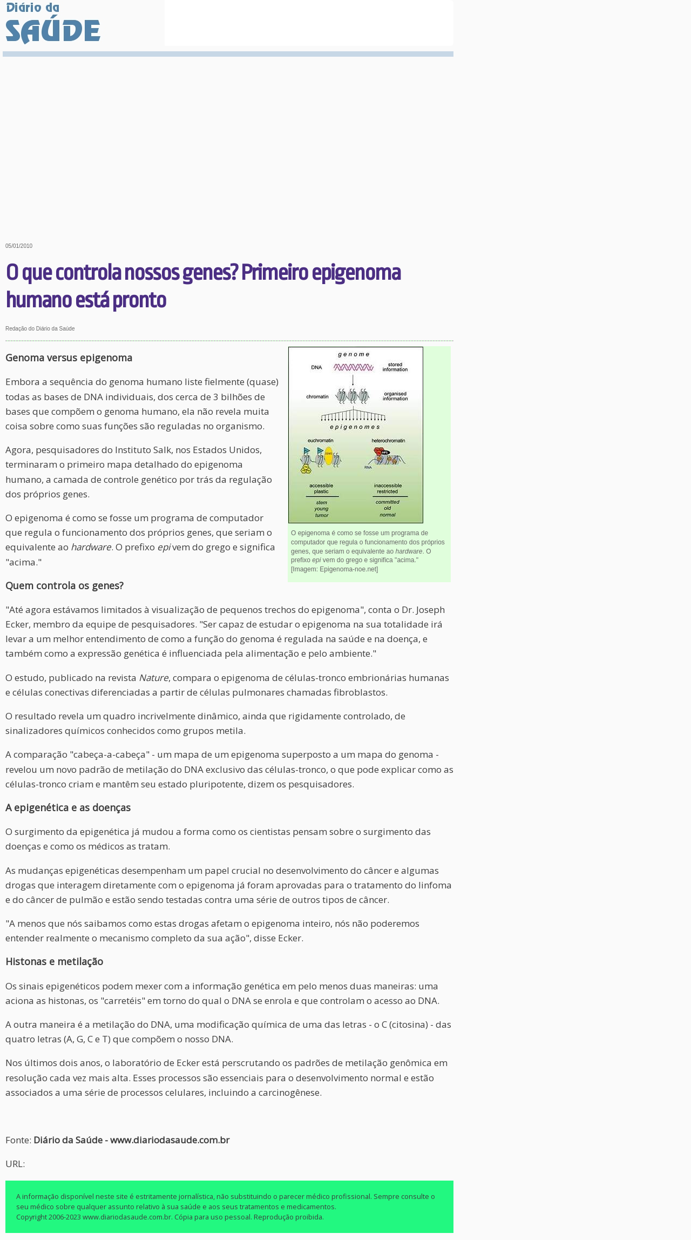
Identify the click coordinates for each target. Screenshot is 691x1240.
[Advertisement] (229, 141)
